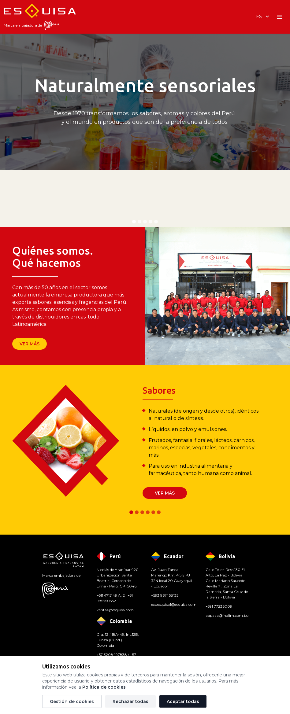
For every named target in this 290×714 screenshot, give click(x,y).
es (263, 16)
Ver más (29, 344)
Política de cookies (104, 687)
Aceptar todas (183, 701)
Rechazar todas (130, 701)
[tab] (134, 221)
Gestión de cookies (72, 701)
